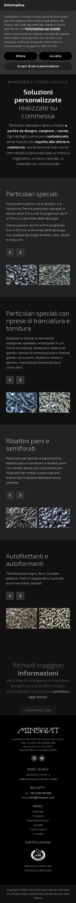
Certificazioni (38, 829)
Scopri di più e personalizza (38, 66)
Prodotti (38, 816)
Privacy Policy (20, 893)
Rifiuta (20, 56)
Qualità (38, 824)
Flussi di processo (38, 820)
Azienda (38, 811)
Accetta (55, 56)
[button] (10, 252)
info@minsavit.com (42, 797)
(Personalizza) (53, 893)
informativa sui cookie (43, 29)
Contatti (38, 833)
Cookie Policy (37, 893)
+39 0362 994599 (40, 793)
